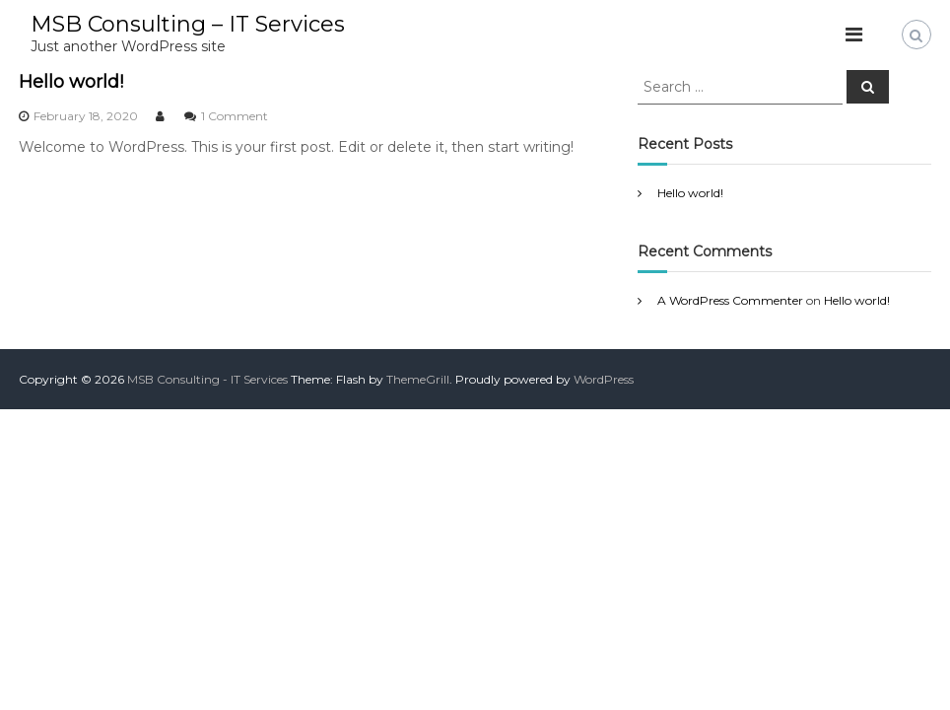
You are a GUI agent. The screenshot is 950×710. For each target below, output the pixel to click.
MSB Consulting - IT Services (207, 379)
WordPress (604, 379)
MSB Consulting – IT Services (188, 24)
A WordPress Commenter (730, 300)
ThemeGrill (417, 379)
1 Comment (234, 115)
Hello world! (71, 82)
